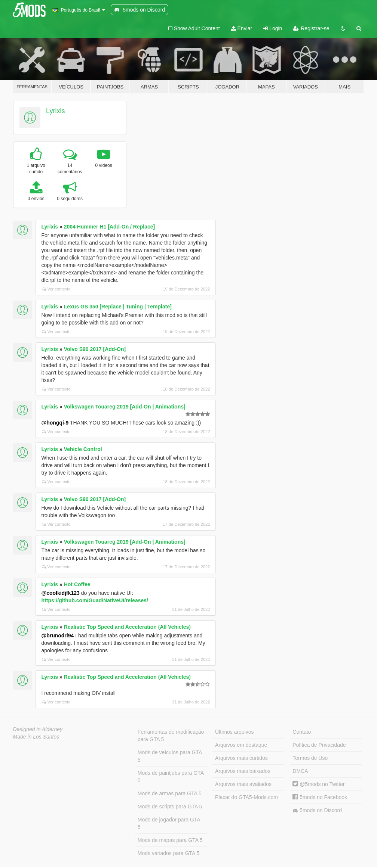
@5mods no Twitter (318, 784)
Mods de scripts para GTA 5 (170, 806)
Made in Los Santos (36, 737)
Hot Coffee (77, 584)
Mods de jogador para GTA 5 (169, 823)
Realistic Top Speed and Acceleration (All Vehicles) (127, 627)
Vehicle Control (83, 449)
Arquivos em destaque (241, 745)
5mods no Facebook (319, 797)
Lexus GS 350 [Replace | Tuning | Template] (118, 307)
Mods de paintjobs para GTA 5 (171, 776)
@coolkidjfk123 (61, 593)
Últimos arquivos (234, 732)
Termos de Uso (310, 758)
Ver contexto (56, 289)
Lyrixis (55, 111)
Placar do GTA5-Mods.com (246, 797)
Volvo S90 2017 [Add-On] (95, 349)
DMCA (300, 771)
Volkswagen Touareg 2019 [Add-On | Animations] (125, 407)
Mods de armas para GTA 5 (170, 793)
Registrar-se (311, 28)
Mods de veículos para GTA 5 (170, 756)
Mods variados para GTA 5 (168, 853)
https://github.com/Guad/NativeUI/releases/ (95, 600)
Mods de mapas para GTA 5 (170, 840)
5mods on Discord (317, 810)
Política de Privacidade (319, 745)
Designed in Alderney (38, 729)
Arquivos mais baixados (242, 771)
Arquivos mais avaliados (243, 784)
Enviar (241, 28)
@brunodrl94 (58, 635)
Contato (301, 732)
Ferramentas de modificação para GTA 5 (171, 735)
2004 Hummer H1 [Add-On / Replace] (109, 227)
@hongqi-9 (55, 423)
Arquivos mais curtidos (241, 758)
